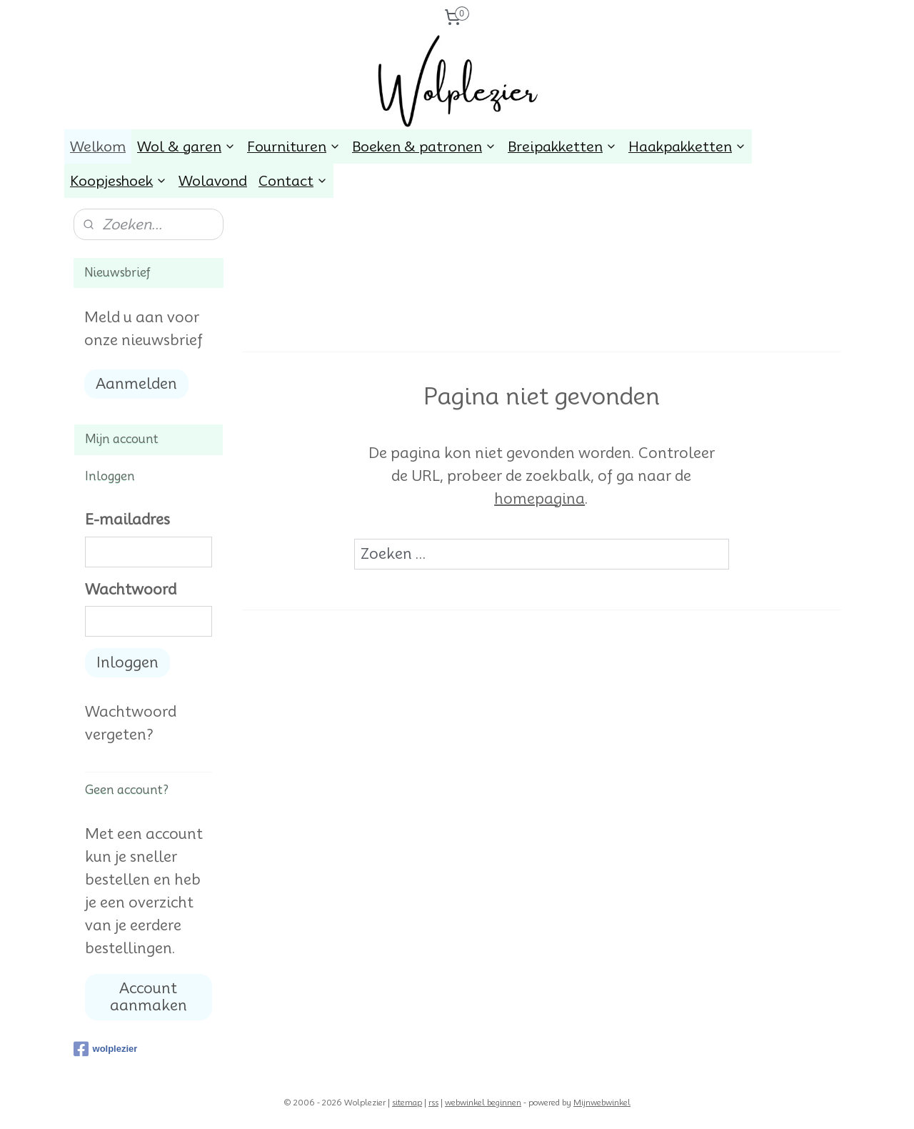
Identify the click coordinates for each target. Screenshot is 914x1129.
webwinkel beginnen (483, 1103)
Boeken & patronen (424, 146)
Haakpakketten (687, 146)
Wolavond (213, 181)
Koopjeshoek (118, 181)
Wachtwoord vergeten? (130, 723)
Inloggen (127, 662)
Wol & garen (186, 146)
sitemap (407, 1103)
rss (433, 1103)
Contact (293, 181)
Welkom (98, 146)
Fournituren (294, 146)
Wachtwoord (130, 589)
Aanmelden (136, 383)
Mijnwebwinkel (602, 1103)
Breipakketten (562, 146)
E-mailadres (127, 519)
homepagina (539, 498)
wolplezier (106, 1049)
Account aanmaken (148, 997)
